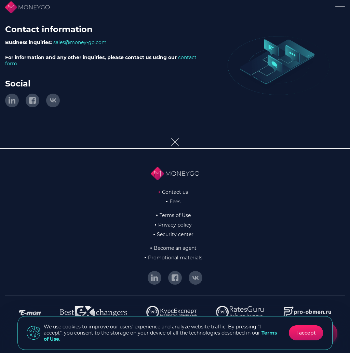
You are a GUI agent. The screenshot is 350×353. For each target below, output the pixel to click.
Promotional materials (175, 258)
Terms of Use (175, 215)
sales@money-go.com (80, 42)
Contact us (175, 192)
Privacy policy (175, 225)
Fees (175, 202)
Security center (175, 234)
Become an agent (175, 248)
